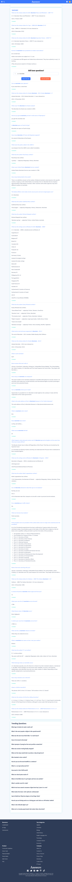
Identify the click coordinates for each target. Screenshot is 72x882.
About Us (39, 848)
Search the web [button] (25, 78)
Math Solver (5, 859)
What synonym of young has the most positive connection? (26, 744)
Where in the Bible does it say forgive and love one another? (27, 779)
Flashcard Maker (6, 853)
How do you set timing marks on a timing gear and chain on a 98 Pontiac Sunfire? (32, 800)
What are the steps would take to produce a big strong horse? (27, 753)
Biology (38, 830)
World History (40, 832)
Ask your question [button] (45, 78)
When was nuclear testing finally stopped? (22, 748)
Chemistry (39, 827)
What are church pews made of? (19, 774)
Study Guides (5, 856)
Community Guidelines (7, 848)
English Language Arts (42, 835)
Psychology (39, 838)
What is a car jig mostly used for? (20, 766)
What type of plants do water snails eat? (22, 727)
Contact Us (39, 851)
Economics (39, 843)
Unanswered (5, 830)
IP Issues (39, 864)
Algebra (38, 825)
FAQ (3, 861)
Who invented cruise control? (19, 757)
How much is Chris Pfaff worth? (19, 770)
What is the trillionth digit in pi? (19, 805)
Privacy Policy (40, 856)
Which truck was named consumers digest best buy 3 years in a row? (29, 787)
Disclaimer (39, 859)
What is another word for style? (19, 783)
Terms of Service (40, 853)
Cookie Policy (40, 861)
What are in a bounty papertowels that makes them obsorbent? (28, 809)
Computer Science (41, 840)
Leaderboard (5, 825)
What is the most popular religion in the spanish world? (26, 731)
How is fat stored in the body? (19, 740)
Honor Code (5, 851)
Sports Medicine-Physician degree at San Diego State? (25, 796)
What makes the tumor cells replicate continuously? (25, 792)
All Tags (4, 827)
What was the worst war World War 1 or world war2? (25, 735)
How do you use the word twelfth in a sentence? (23, 761)
